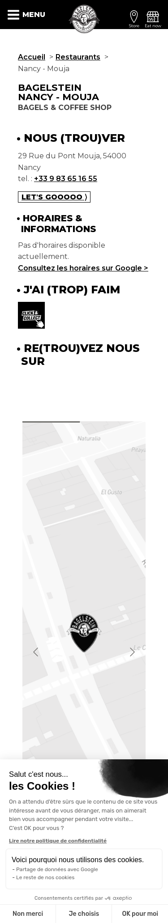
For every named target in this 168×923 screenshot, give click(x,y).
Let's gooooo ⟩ (54, 197)
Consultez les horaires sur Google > (83, 268)
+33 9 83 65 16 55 (65, 178)
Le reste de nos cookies (45, 877)
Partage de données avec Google (57, 869)
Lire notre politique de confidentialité (58, 841)
